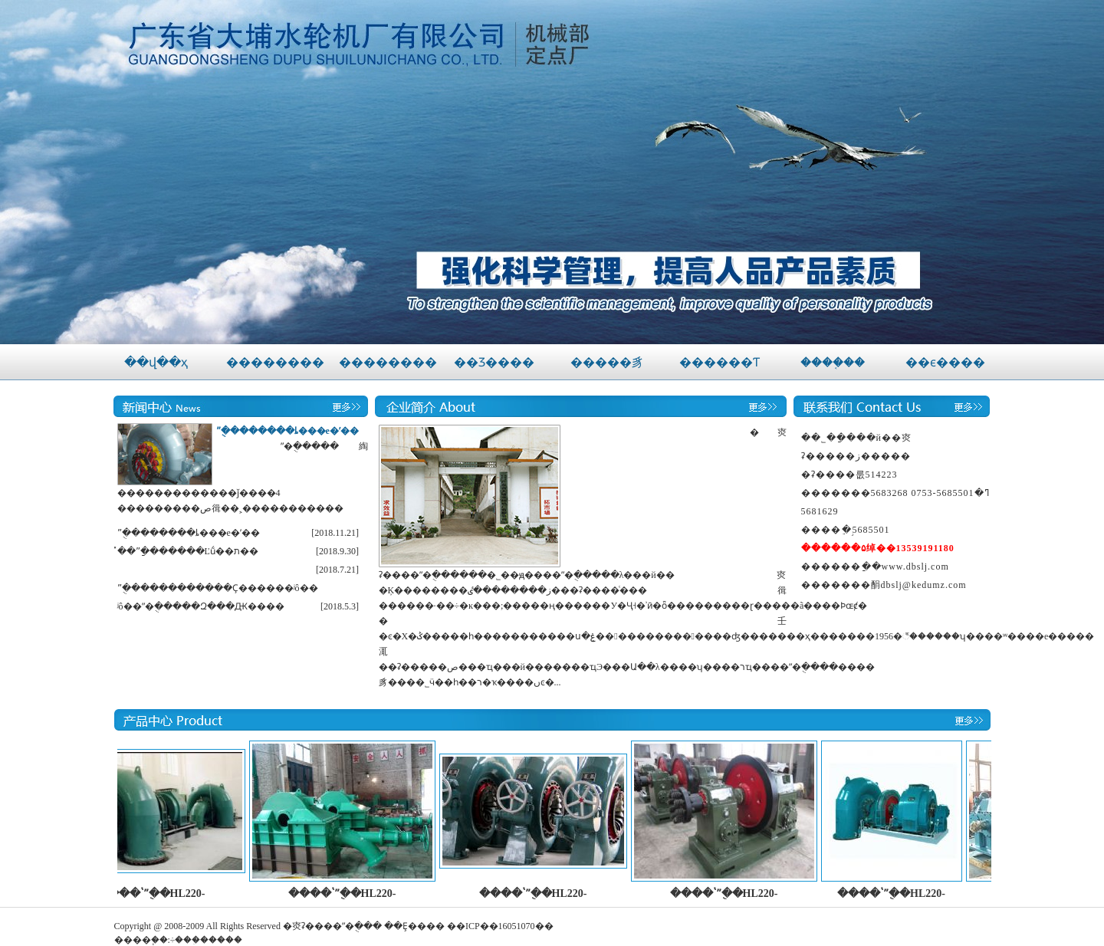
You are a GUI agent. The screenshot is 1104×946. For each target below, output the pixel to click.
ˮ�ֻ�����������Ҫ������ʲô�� (217, 588)
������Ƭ (719, 362)
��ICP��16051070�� (500, 926)
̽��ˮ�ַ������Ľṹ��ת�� (187, 551)
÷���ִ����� (206, 940)
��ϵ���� (945, 362)
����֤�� (832, 362)
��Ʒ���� (494, 362)
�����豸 (607, 362)
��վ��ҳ (156, 362)
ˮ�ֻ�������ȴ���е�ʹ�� (287, 430)
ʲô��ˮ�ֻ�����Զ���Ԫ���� (200, 606)
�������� (275, 362)
